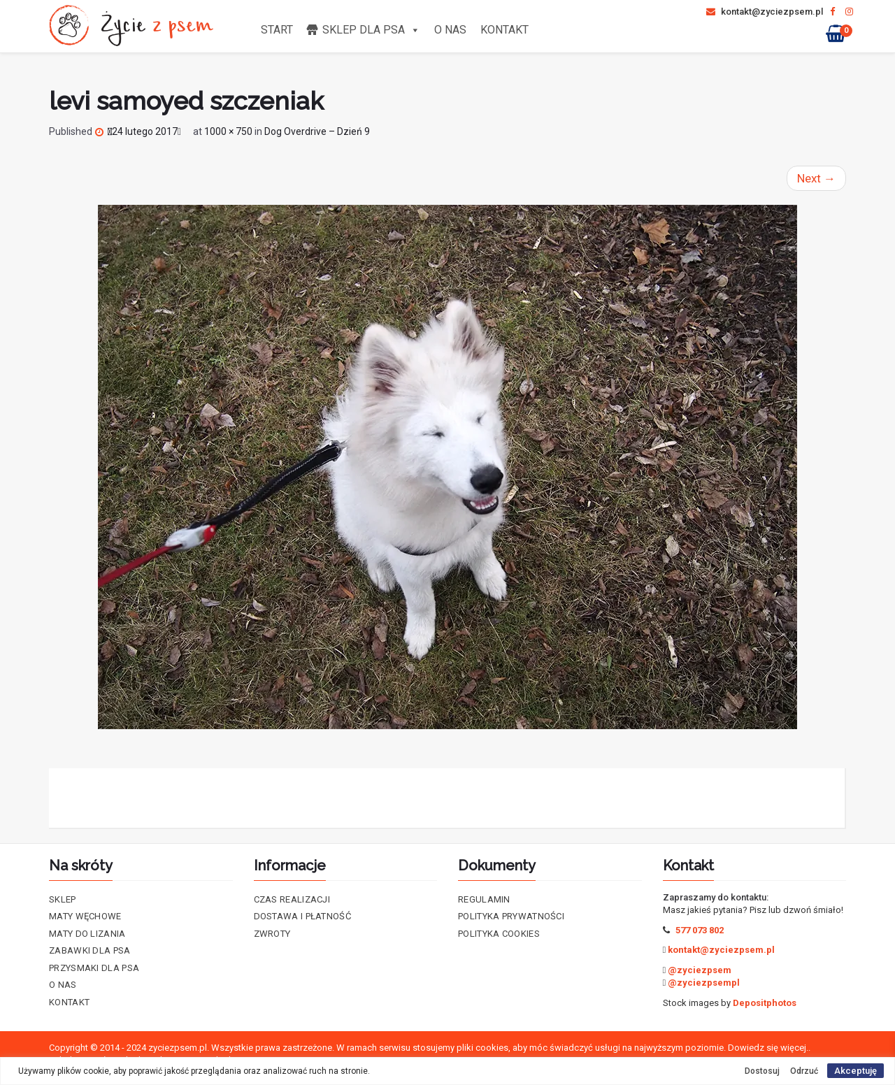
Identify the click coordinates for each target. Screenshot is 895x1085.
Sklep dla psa (371, 29)
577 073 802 (699, 930)
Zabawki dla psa (90, 950)
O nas (450, 29)
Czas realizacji (292, 899)
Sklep (62, 899)
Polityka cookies (499, 933)
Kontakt (504, 29)
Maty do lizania (87, 933)
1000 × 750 (228, 131)
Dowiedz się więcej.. (769, 1047)
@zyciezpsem (699, 970)
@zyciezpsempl (704, 982)
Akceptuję (855, 1070)
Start (277, 29)
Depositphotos (764, 1003)
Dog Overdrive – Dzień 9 (317, 131)
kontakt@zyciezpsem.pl (764, 11)
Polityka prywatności (511, 916)
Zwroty (272, 933)
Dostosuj (762, 1071)
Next (816, 178)
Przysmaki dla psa (94, 968)
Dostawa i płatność (302, 916)
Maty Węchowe (85, 916)
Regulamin (484, 899)
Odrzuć (804, 1071)
